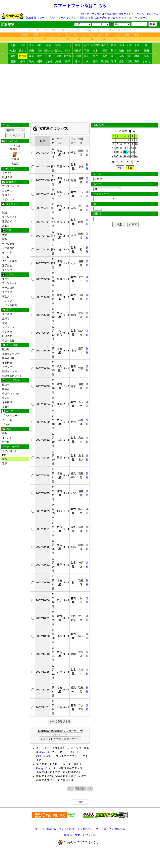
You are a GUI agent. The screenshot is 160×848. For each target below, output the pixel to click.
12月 (126, 34)
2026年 (25, 34)
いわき (68, 45)
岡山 (113, 56)
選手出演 (7, 265)
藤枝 (13, 56)
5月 (68, 34)
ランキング (72, 17)
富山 (121, 50)
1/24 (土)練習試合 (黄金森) (15, 154)
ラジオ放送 (8, 248)
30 (132, 155)
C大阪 (67, 56)
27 (121, 155)
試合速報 (31, 17)
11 (113, 148)
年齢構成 (7, 362)
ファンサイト (9, 217)
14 (124, 148)
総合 (121, 61)
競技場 (6, 349)
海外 (137, 61)
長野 (105, 50)
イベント (7, 252)
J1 (30, 29)
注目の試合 (101, 17)
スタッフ (7, 367)
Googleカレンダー (47, 768)
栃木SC (95, 45)
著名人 (6, 226)
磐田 (146, 50)
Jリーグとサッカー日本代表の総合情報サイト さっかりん (112, 13)
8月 (92, 34)
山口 (129, 56)
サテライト (58, 29)
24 (116, 38)
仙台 (31, 45)
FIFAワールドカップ (119, 29)
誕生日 (6, 256)
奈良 (86, 56)
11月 (117, 34)
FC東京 (13, 50)
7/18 (43, 38)
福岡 (39, 61)
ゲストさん (152, 13)
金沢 (129, 50)
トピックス (8, 199)
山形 (48, 45)
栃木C (105, 45)
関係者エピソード (12, 375)
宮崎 (95, 61)
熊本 (77, 61)
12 (117, 148)
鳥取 (105, 56)
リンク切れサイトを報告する (76, 828)
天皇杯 (88, 29)
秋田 (39, 45)
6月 (76, 34)
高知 (31, 61)
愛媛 (13, 61)
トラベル (126, 17)
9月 (100, 34)
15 (128, 148)
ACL (99, 29)
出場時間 (7, 336)
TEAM (80, 788)
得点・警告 (8, 340)
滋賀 (39, 56)
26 (117, 155)
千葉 (137, 45)
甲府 (86, 50)
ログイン (7, 173)
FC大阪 (77, 56)
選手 (4, 463)
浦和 (121, 45)
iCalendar (42, 756)
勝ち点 (6, 389)
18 (113, 152)
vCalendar (45, 752)
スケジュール (140, 17)
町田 (31, 50)
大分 (86, 61)
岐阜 (31, 56)
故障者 (83, 17)
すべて (146, 61)
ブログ (6, 195)
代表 (129, 61)
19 (55, 38)
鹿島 (77, 45)
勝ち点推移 (8, 358)
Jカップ (74, 29)
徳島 (146, 56)
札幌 (13, 45)
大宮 (129, 45)
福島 (58, 45)
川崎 (39, 50)
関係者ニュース (10, 371)
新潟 (113, 50)
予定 (136, 34)
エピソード (8, 327)
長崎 (67, 61)
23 (104, 38)
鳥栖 (58, 61)
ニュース (42, 17)
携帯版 (68, 835)
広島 (121, 56)
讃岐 (137, 56)
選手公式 (7, 221)
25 (113, 155)
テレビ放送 (8, 243)
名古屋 (23, 56)
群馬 (113, 45)
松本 (95, 50)
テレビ (111, 17)
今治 (22, 61)
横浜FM (48, 50)
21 (124, 152)
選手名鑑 (7, 314)
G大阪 (58, 56)
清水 (137, 50)
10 (136, 144)
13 (121, 148)
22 (92, 38)
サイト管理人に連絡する (110, 828)
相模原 (77, 50)
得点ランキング (10, 353)
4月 (60, 34)
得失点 (6, 398)
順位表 (6, 384)
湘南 (67, 50)
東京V (22, 50)
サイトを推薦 (9, 305)
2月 (44, 34)
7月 (84, 34)
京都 (48, 56)
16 (132, 148)
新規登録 (7, 177)
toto (118, 17)
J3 (45, 29)
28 (124, 155)
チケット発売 (9, 261)
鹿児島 (105, 61)
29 (128, 155)
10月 (108, 34)
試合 (4, 212)
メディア (7, 301)
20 (67, 38)
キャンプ (7, 270)
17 (136, 148)
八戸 (22, 45)
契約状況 (7, 331)
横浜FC (58, 50)
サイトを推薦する (45, 828)
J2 (37, 29)
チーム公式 (8, 287)
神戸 (95, 56)
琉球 (113, 61)
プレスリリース (56, 17)
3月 (52, 34)
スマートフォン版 (85, 835)
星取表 (6, 406)
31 (136, 155)
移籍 (90, 17)
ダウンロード (9, 450)
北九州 (48, 61)
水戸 (86, 45)
